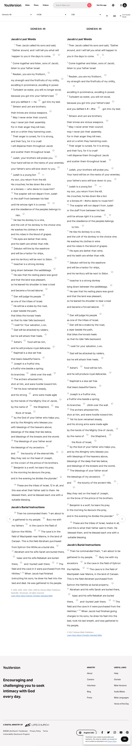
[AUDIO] (107, 16)
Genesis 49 (17, 14)
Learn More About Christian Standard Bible (84, 635)
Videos (46, 5)
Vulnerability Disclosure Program (16, 734)
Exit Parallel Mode (125, 16)
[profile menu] (123, 5)
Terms (45, 731)
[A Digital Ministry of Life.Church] (66, 723)
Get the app (101, 5)
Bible (27, 5)
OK (124, 739)
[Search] (69, 5)
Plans (36, 5)
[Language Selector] (113, 5)
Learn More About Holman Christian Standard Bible (32, 596)
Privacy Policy (35, 731)
